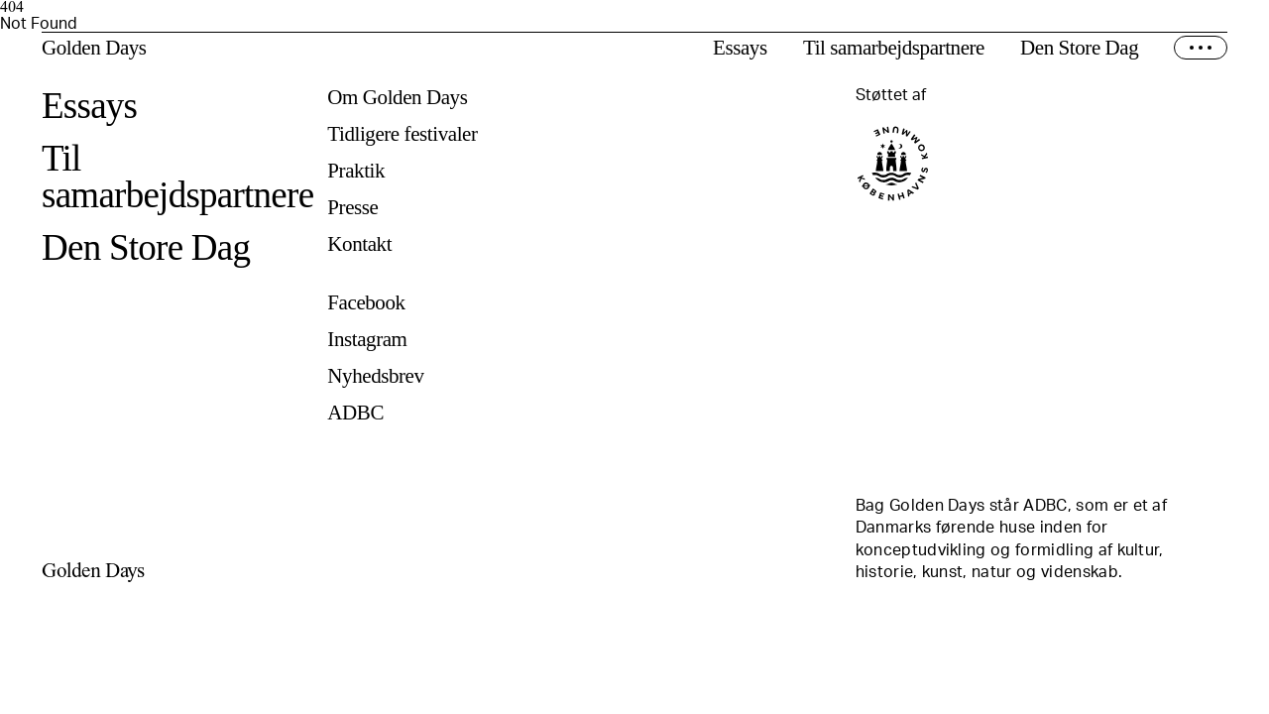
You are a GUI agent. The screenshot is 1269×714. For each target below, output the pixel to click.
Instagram (366, 339)
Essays (740, 48)
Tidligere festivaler (402, 134)
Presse (352, 207)
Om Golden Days (397, 97)
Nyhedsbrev (375, 376)
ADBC (355, 413)
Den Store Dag (1079, 48)
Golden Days (94, 48)
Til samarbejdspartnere (893, 48)
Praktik (356, 171)
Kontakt (359, 244)
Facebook (365, 303)
